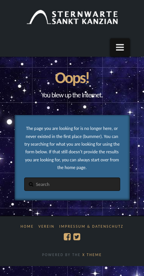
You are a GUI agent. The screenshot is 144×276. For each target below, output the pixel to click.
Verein (46, 226)
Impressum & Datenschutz (91, 226)
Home (27, 226)
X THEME (92, 254)
